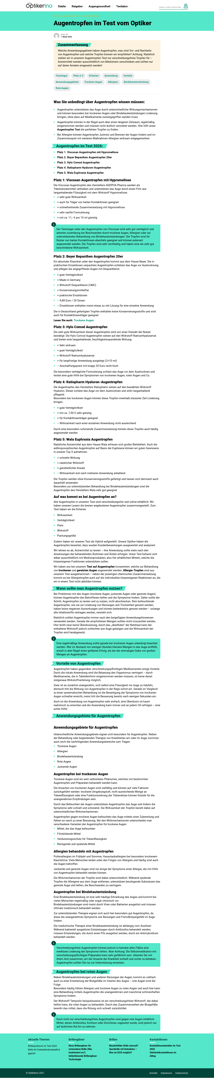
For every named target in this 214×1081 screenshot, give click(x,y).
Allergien (120, 83)
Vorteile (137, 76)
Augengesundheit (99, 6)
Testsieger (62, 76)
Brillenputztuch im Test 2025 (42, 1049)
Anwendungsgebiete (68, 83)
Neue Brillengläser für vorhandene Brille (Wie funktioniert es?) (80, 1052)
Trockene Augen (98, 83)
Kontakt (153, 1076)
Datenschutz (181, 1076)
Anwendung (118, 76)
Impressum (166, 1076)
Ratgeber (77, 6)
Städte (62, 6)
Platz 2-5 (81, 76)
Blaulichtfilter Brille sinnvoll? (123, 1048)
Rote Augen (97, 91)
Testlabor (122, 6)
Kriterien (99, 76)
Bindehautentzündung (69, 91)
